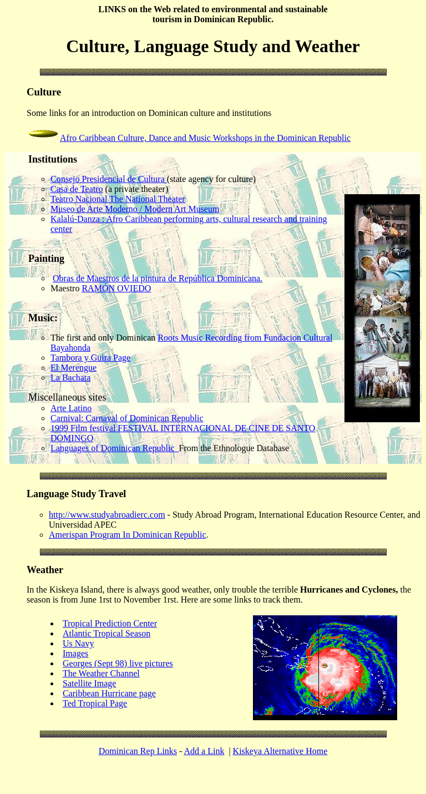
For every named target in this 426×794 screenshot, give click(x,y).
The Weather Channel (101, 673)
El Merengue (73, 367)
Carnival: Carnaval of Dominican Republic (126, 418)
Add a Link (204, 751)
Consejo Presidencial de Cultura (108, 179)
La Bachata (70, 377)
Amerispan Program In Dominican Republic (127, 534)
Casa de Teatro (76, 189)
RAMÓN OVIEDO (116, 288)
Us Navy (78, 643)
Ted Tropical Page (95, 703)
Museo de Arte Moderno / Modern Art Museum (134, 209)
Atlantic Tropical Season (106, 633)
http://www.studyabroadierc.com (107, 514)
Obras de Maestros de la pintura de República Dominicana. (157, 278)
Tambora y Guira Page (90, 357)
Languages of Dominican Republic (114, 448)
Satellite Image (89, 683)
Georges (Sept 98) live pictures (118, 663)
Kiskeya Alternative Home (280, 751)
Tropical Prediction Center (110, 623)
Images (75, 653)
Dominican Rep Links (138, 751)
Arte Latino (71, 408)
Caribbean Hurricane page (109, 693)
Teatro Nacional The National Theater (117, 199)
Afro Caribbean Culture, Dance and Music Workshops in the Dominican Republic (205, 138)
